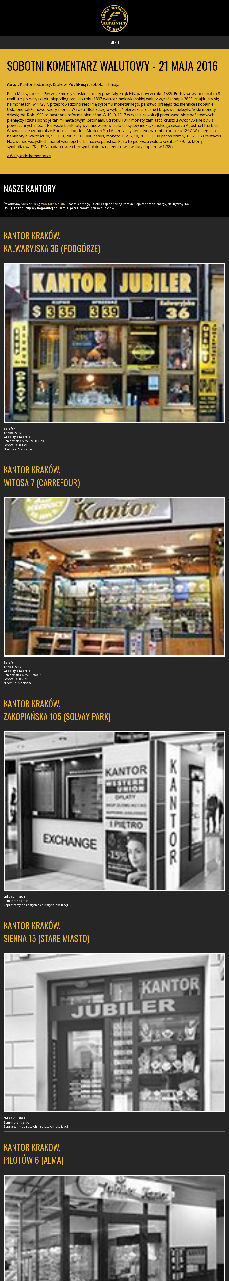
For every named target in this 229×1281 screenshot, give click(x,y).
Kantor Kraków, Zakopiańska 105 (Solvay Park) (57, 709)
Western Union (52, 204)
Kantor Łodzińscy (35, 84)
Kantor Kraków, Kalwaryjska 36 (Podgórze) (52, 241)
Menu (114, 43)
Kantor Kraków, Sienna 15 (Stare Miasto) (46, 931)
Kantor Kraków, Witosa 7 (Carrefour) (42, 476)
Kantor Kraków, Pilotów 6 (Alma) (34, 1153)
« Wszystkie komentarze (29, 155)
